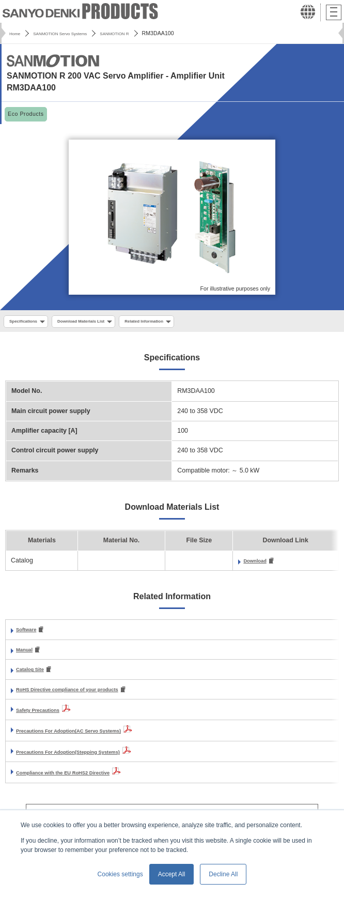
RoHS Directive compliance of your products (84, 696)
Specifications (27, 322)
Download (258, 563)
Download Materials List (98, 322)
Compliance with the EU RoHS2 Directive (78, 779)
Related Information (175, 322)
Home (16, 33)
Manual (27, 654)
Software (29, 633)
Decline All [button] (223, 874)
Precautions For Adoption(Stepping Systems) (85, 759)
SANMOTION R (140, 33)
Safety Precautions (45, 717)
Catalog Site (34, 675)
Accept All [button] (171, 874)
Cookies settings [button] (120, 874)
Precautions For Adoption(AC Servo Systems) (86, 737)
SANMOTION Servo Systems (72, 33)
